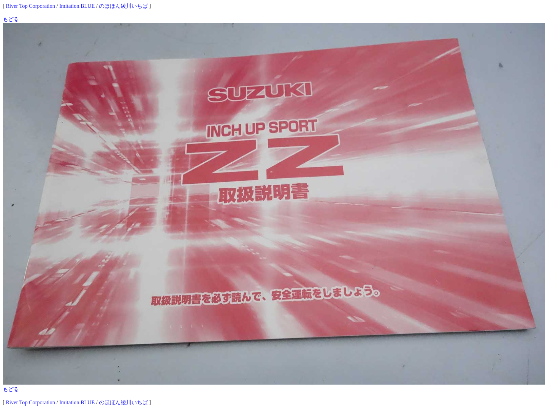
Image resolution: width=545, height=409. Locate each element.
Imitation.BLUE (77, 6)
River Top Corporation (30, 6)
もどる (11, 19)
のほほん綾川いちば (123, 6)
